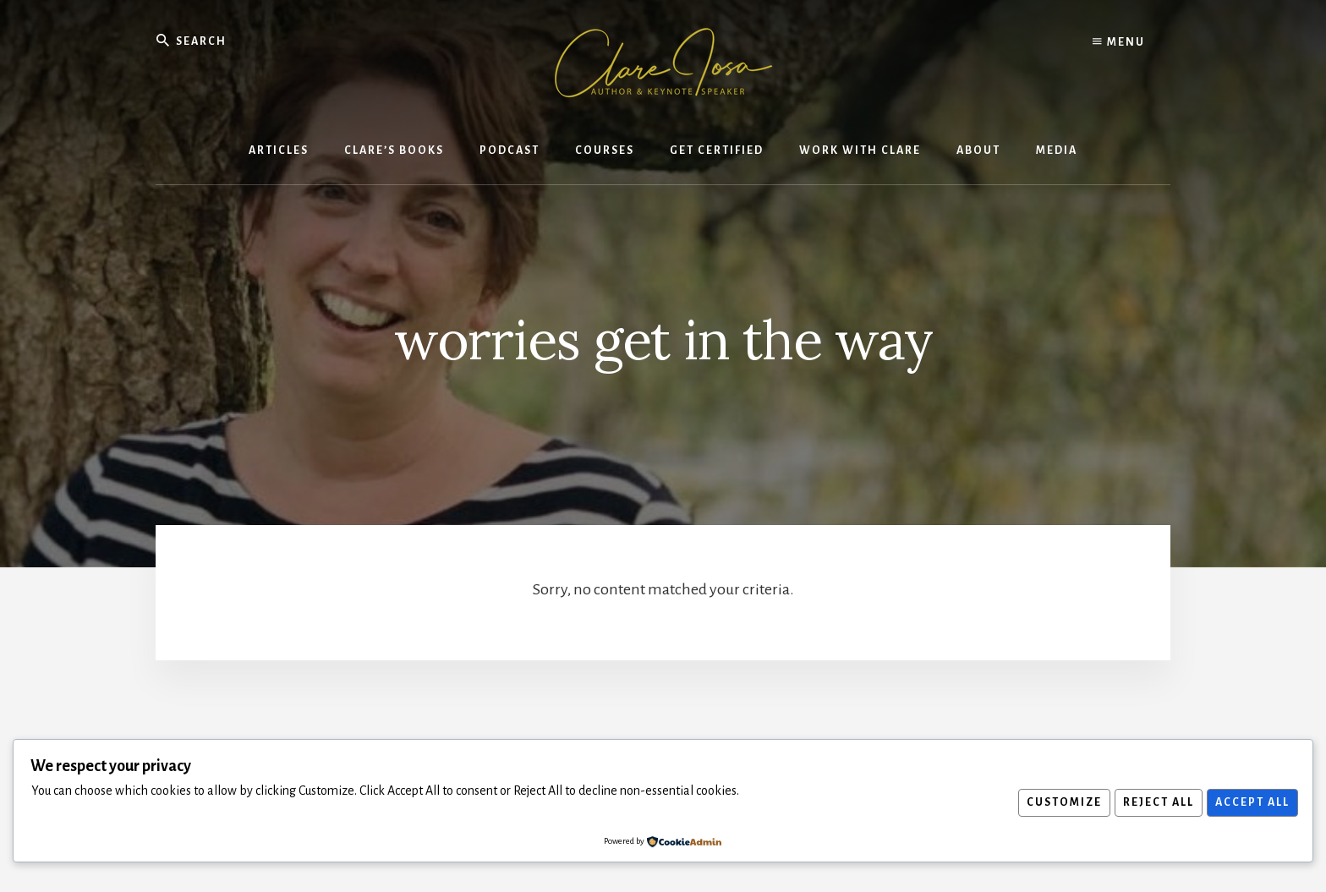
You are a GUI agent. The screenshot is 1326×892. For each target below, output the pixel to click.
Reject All (1151, 802)
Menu (1119, 42)
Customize (1053, 802)
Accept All (1250, 802)
